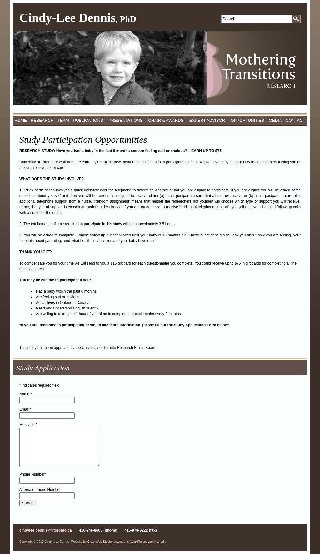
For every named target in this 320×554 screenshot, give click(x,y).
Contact (295, 120)
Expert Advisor (207, 120)
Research (42, 120)
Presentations (125, 120)
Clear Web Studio (100, 541)
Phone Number (32, 474)
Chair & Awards (165, 120)
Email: (25, 409)
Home (20, 120)
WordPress (138, 541)
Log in (152, 541)
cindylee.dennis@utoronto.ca (45, 530)
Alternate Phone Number (40, 489)
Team (63, 120)
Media (275, 120)
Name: (25, 394)
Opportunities (247, 120)
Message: (28, 425)
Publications (88, 120)
